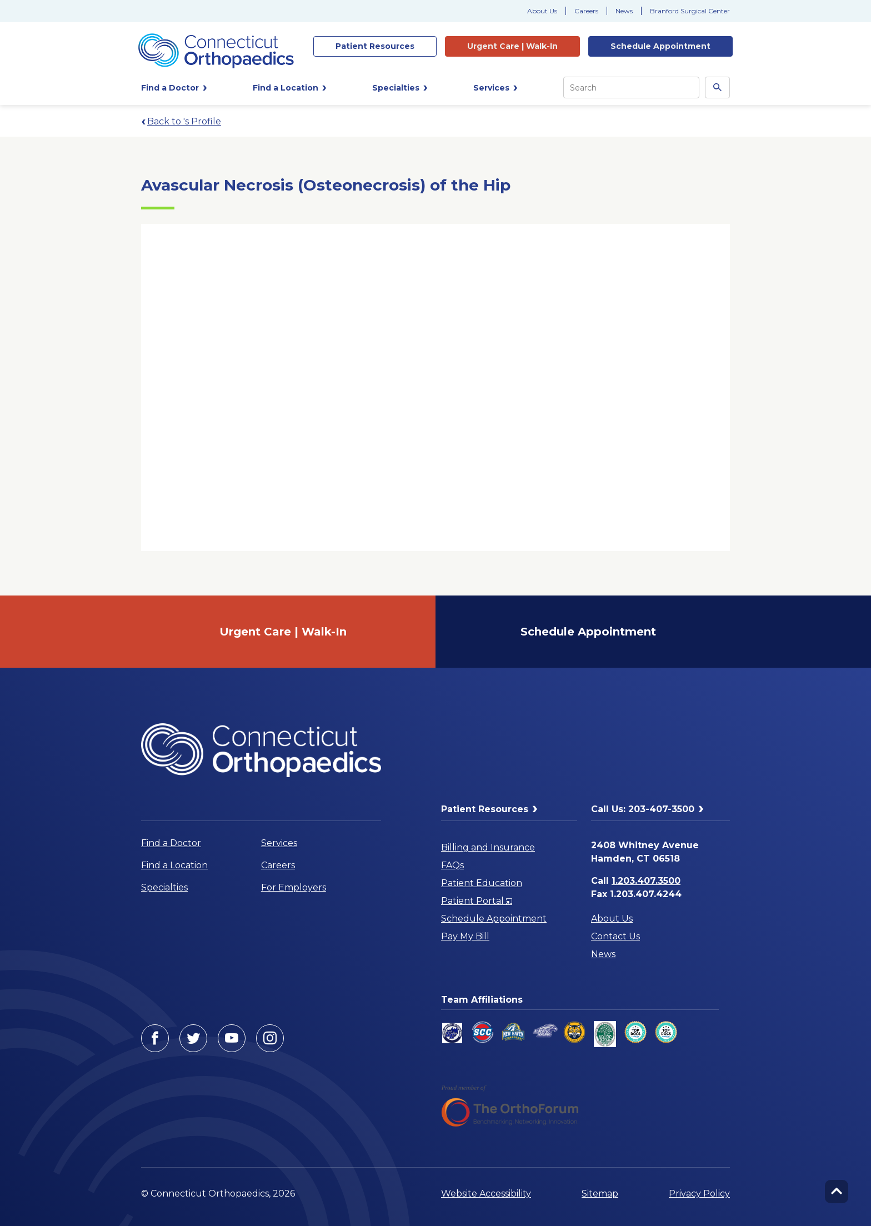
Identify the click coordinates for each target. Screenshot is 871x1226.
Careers (586, 11)
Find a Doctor (171, 843)
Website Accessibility (486, 1193)
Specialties (164, 887)
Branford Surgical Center (690, 11)
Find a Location (174, 865)
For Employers (293, 887)
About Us (542, 11)
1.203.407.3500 (646, 880)
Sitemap (600, 1193)
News (624, 11)
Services (279, 843)
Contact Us (615, 936)
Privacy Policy (699, 1193)
